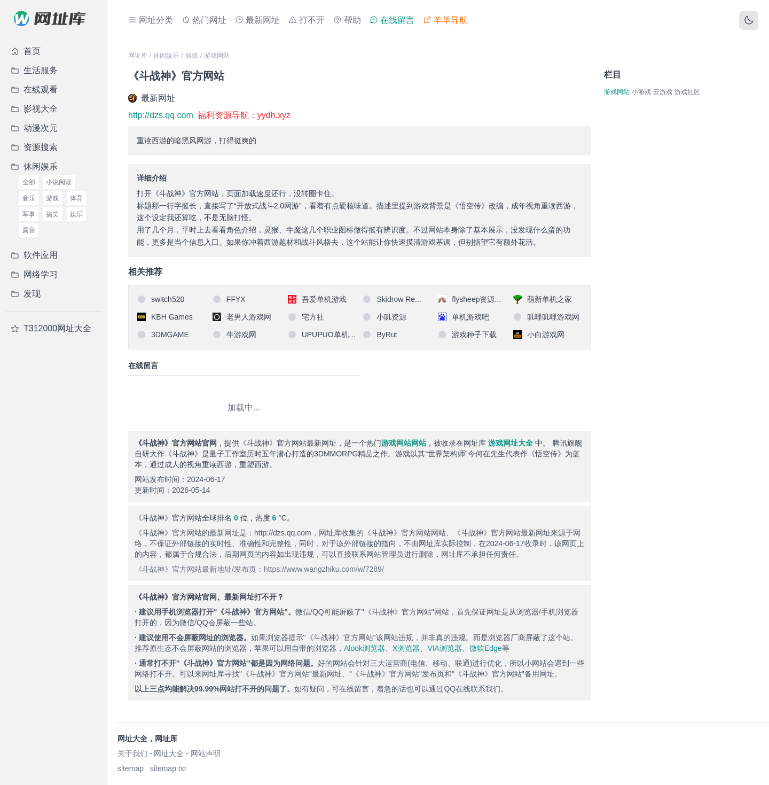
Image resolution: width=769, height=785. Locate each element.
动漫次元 (34, 128)
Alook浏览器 (364, 648)
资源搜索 (34, 147)
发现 (26, 293)
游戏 (52, 198)
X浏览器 (406, 648)
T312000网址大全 (51, 328)
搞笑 (52, 214)
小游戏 (641, 92)
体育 (76, 198)
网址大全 (169, 753)
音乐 (28, 198)
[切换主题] (748, 20)
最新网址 (257, 20)
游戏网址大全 (510, 443)
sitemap (130, 768)
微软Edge (485, 648)
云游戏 (662, 92)
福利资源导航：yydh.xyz (244, 115)
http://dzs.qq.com (160, 115)
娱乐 (76, 214)
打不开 (306, 20)
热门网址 (204, 20)
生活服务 (34, 70)
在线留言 (392, 20)
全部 (28, 182)
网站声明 (206, 753)
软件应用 (34, 255)
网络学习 (34, 274)
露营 (28, 230)
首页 (26, 51)
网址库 (137, 55)
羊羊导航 (445, 20)
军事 (28, 214)
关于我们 (132, 753)
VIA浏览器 (444, 648)
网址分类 (150, 20)
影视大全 (34, 108)
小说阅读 (59, 182)
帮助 (347, 20)
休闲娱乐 (34, 166)
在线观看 (34, 89)
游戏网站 (217, 55)
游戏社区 (687, 92)
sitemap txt (168, 768)
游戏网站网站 (403, 443)
